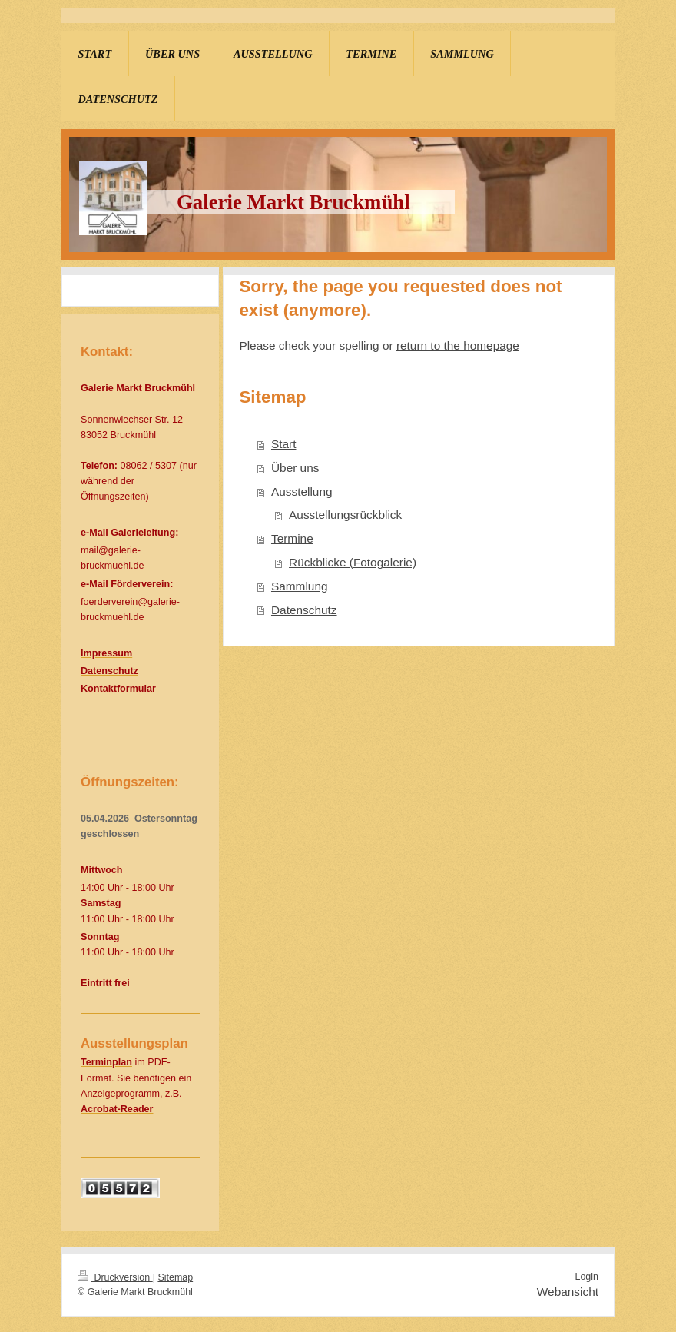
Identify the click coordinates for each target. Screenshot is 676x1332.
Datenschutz (304, 609)
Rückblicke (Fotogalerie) (352, 562)
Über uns (295, 467)
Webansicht (567, 1291)
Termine (292, 538)
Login (586, 1276)
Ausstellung (302, 491)
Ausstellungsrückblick (345, 514)
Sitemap (175, 1277)
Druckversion (115, 1277)
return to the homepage (457, 345)
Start (284, 443)
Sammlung (299, 586)
